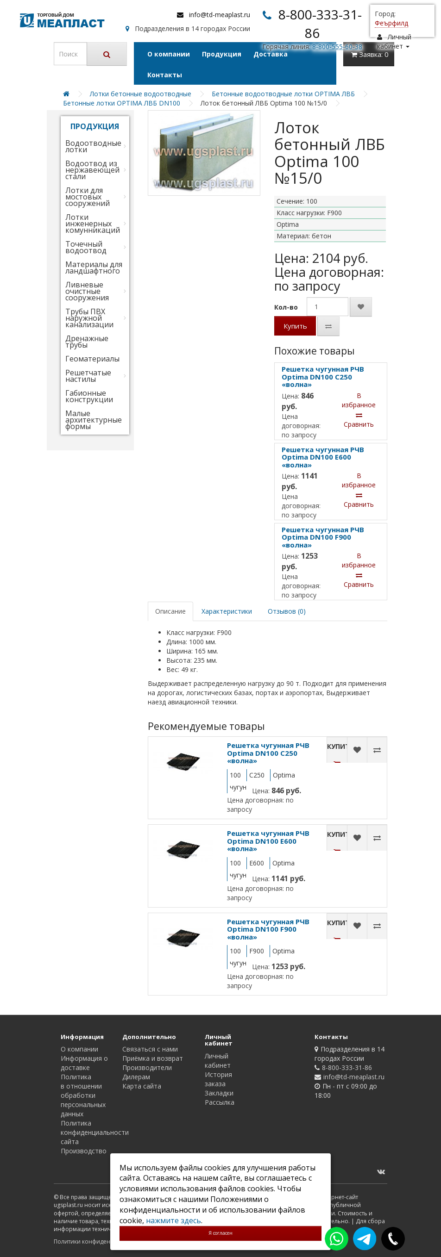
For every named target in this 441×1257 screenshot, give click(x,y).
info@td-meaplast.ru (219, 14)
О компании (168, 54)
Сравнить (359, 420)
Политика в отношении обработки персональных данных (83, 1095)
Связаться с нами (150, 1049)
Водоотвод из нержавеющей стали (92, 169)
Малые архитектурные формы (93, 419)
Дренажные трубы (86, 341)
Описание (170, 611)
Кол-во (286, 307)
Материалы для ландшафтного (93, 267)
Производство (84, 1150)
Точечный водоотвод (86, 247)
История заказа (218, 1079)
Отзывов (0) (287, 611)
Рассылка (219, 1102)
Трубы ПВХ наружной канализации (89, 318)
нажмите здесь (173, 1220)
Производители (147, 1067)
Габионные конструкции (89, 396)
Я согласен (220, 1233)
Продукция (221, 54)
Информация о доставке (84, 1063)
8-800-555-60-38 (337, 46)
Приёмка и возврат (152, 1058)
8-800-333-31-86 (347, 1067)
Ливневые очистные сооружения (87, 291)
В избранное (359, 400)
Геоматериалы (92, 359)
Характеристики (227, 611)
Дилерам (136, 1076)
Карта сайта (141, 1086)
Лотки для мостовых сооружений (87, 196)
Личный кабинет (218, 1061)
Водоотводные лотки (93, 146)
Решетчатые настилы (88, 375)
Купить (295, 325)
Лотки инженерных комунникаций (92, 223)
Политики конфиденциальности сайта (107, 1241)
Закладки (219, 1093)
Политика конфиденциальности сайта (95, 1132)
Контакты (164, 74)
